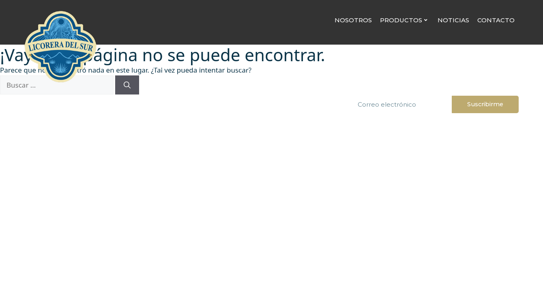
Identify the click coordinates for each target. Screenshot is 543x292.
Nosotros (353, 20)
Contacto (496, 20)
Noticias (453, 20)
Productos (403, 20)
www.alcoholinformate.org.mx (271, 186)
